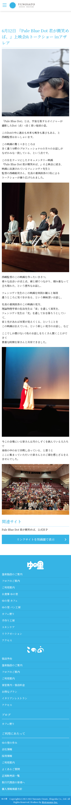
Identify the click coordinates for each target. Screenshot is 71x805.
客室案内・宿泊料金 (13, 685)
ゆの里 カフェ (10, 600)
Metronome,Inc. (50, 802)
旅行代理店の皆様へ (13, 782)
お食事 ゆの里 (10, 594)
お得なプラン (9, 691)
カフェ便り (8, 614)
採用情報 (7, 756)
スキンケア (8, 627)
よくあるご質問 (11, 769)
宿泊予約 (7, 658)
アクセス (7, 640)
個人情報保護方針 (12, 789)
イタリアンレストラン (14, 698)
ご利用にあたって (13, 733)
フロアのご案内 (11, 581)
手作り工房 (8, 620)
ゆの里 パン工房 (11, 607)
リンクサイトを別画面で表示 (36, 539)
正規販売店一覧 (11, 775)
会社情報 (7, 749)
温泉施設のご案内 (12, 574)
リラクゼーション (12, 633)
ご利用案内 (8, 587)
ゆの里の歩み (9, 742)
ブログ (6, 715)
